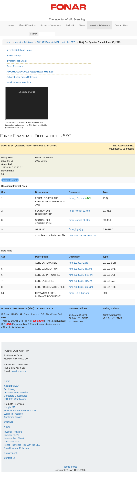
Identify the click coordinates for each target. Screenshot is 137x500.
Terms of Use (70, 466)
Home (11, 25)
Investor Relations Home (19, 50)
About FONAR (27, 25)
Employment (10, 453)
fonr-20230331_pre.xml (81, 287)
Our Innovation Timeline (16, 392)
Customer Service (13, 417)
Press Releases (15, 66)
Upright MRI (10, 407)
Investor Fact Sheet (16, 61)
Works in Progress (13, 413)
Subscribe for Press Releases (22, 77)
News (82, 25)
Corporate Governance (15, 395)
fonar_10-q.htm (76, 198)
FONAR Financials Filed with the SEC (56, 42)
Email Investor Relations (19, 82)
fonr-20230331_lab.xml (80, 281)
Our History (10, 389)
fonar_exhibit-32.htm (79, 220)
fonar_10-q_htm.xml (79, 293)
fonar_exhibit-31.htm (79, 210)
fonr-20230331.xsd (78, 262)
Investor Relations (100, 25)
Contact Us (121, 25)
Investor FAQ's (14, 55)
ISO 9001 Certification (15, 399)
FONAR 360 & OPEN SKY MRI (20, 410)
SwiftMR (70, 25)
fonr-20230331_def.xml (81, 275)
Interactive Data (10, 180)
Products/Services (51, 25)
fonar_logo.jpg (76, 229)
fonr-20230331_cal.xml (80, 269)
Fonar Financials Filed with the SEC (30, 71)
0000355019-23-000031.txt (82, 235)
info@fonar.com (19, 371)
